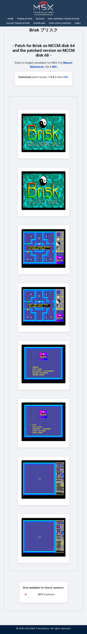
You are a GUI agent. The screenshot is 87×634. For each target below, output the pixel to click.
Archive (40, 19)
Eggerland (39, 23)
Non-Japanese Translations (64, 19)
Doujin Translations (18, 23)
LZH (65, 77)
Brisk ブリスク (43, 30)
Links (78, 23)
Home (10, 19)
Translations (24, 19)
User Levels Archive (60, 23)
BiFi (54, 66)
